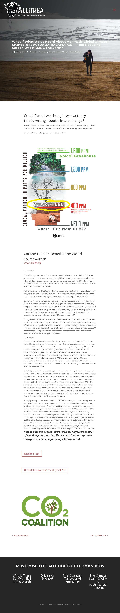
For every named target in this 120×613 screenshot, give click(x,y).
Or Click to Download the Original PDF (45, 470)
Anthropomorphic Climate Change (55, 52)
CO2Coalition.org (32, 262)
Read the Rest (31, 453)
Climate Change (75, 52)
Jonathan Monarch (21, 52)
